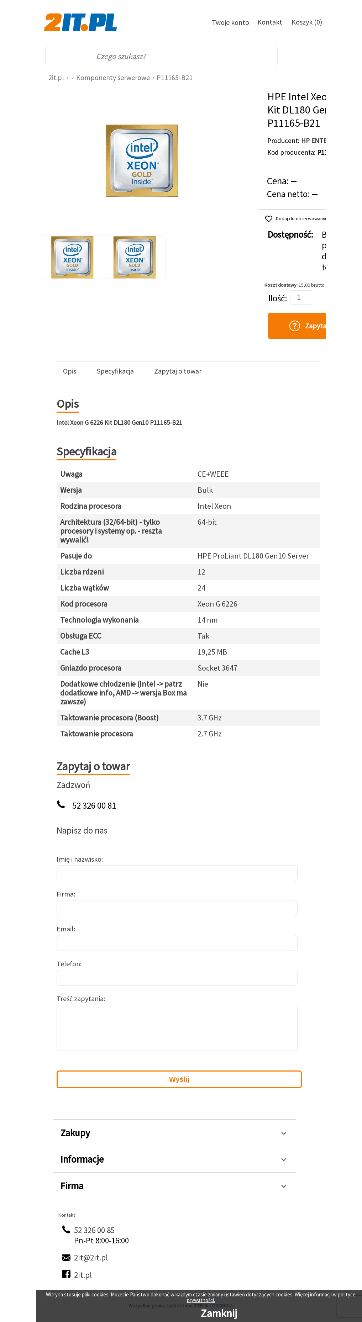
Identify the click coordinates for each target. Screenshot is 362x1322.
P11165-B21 (175, 77)
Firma (65, 893)
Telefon (68, 963)
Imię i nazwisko (79, 859)
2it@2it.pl (91, 1257)
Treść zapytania (80, 998)
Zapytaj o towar (177, 371)
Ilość (276, 298)
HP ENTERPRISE (324, 140)
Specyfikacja (115, 371)
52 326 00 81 (94, 805)
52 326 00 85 (94, 1230)
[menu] (307, 56)
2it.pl (56, 77)
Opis (69, 371)
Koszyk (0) (307, 21)
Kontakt (269, 21)
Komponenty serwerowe (113, 77)
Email (65, 928)
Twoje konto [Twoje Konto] (230, 22)
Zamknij (219, 1313)
